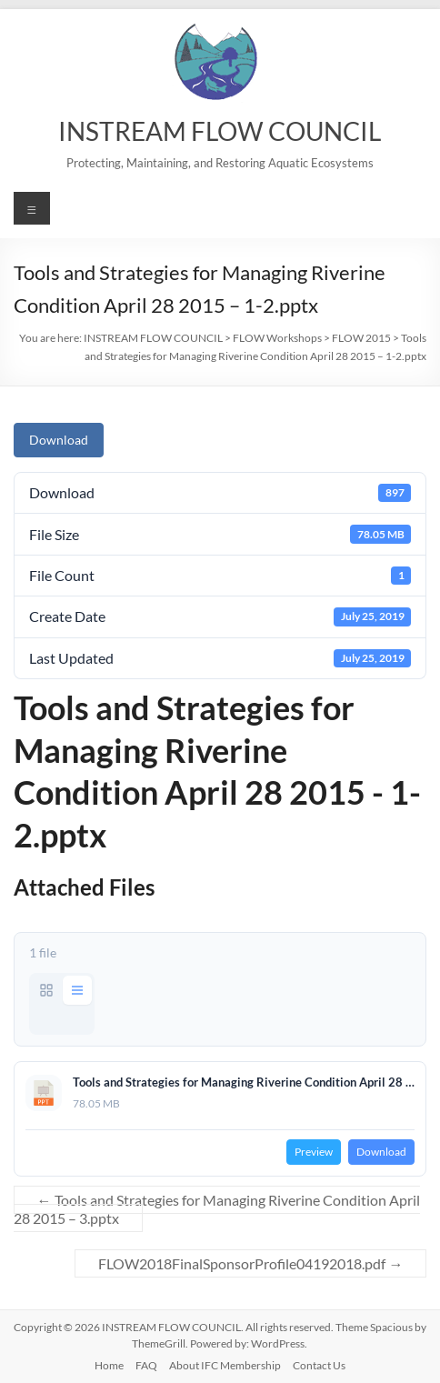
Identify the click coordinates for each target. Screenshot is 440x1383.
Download (58, 439)
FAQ (146, 1365)
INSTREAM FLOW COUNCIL (219, 130)
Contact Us (319, 1365)
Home (109, 1365)
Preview (314, 1151)
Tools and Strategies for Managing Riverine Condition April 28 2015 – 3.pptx (217, 1209)
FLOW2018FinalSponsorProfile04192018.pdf (250, 1263)
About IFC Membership (225, 1365)
